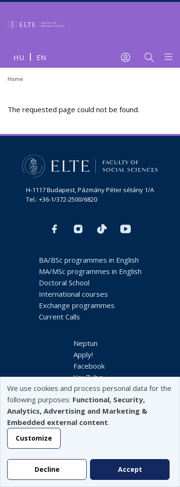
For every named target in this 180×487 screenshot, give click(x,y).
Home (15, 78)
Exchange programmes (77, 305)
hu (18, 57)
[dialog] (90, 432)
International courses (73, 294)
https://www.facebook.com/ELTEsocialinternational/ (54, 229)
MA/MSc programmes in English (90, 271)
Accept (130, 469)
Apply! (83, 354)
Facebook (89, 366)
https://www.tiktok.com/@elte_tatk (102, 229)
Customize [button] (34, 438)
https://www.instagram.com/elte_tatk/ (78, 229)
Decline (47, 469)
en (41, 57)
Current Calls (59, 316)
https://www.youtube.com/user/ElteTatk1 (125, 229)
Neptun (85, 343)
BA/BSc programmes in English (89, 260)
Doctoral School (64, 282)
